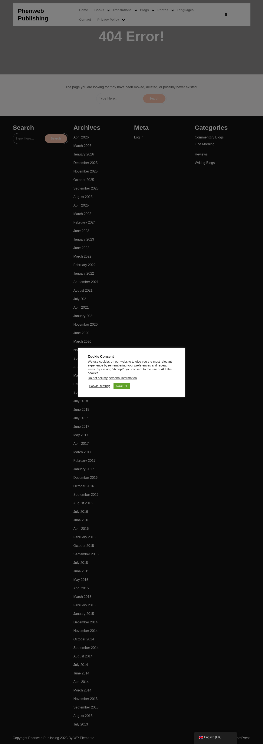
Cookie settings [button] (99, 386)
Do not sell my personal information (112, 378)
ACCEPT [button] (121, 386)
